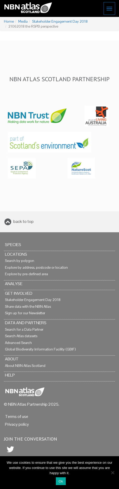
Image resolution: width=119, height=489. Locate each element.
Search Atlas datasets (21, 336)
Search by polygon (19, 261)
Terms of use (16, 416)
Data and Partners (25, 322)
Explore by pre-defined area (26, 274)
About (12, 359)
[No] (112, 472)
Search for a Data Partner (24, 329)
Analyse (13, 283)
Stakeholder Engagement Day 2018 (60, 21)
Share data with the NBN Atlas (28, 306)
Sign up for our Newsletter (25, 313)
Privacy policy (17, 424)
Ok (60, 481)
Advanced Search (18, 343)
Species (13, 244)
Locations (16, 254)
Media (23, 21)
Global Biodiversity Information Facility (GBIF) (40, 349)
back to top (23, 221)
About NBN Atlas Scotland (25, 365)
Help (10, 375)
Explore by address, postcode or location (36, 267)
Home (9, 21)
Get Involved (18, 293)
